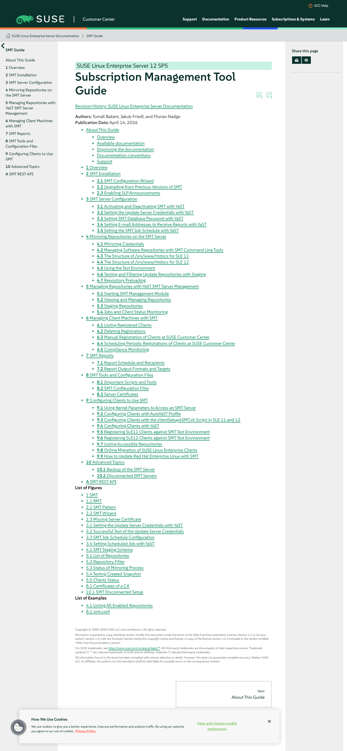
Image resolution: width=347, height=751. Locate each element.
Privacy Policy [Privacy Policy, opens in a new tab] (85, 731)
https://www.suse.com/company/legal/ (133, 648)
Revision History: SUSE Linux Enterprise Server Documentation (134, 106)
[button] (18, 727)
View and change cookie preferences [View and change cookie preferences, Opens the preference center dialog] (217, 726)
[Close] (269, 721)
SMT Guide (95, 36)
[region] (149, 726)
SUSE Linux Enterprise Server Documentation (45, 36)
